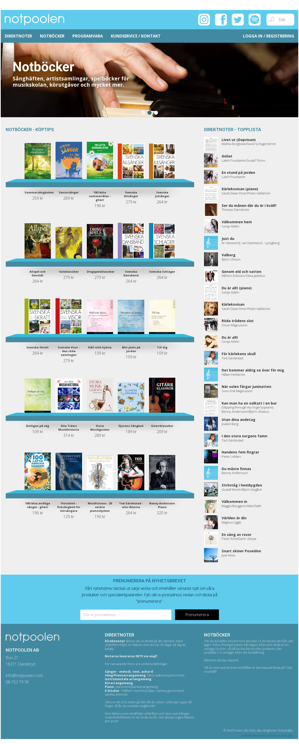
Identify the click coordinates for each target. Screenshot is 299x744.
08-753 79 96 (17, 682)
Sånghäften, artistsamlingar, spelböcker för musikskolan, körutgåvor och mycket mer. (71, 81)
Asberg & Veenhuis (268, 735)
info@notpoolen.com (24, 675)
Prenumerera (197, 614)
